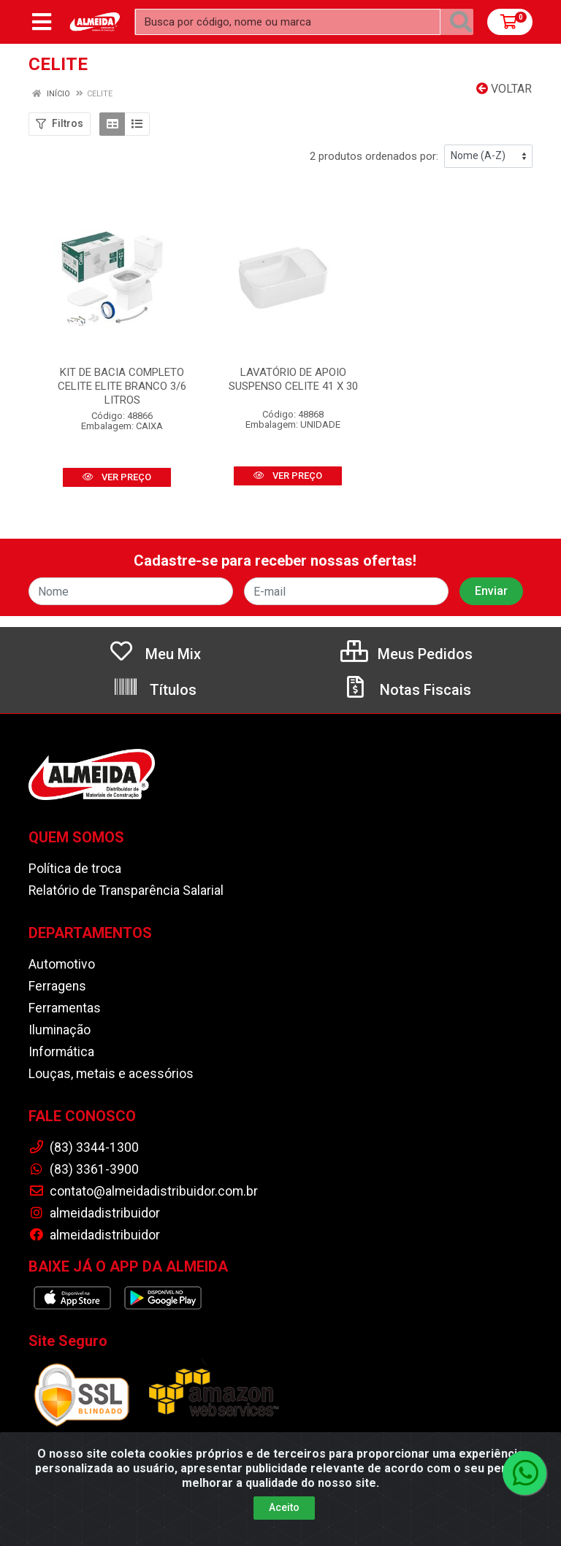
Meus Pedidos (406, 654)
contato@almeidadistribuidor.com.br (143, 1191)
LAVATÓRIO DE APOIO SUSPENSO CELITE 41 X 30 (293, 379)
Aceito (284, 1522)
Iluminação (59, 1030)
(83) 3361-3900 (83, 1169)
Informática (61, 1052)
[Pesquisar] (461, 22)
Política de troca (74, 868)
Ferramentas (64, 1008)
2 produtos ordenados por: (374, 156)
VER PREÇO (117, 477)
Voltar (504, 89)
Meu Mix (154, 654)
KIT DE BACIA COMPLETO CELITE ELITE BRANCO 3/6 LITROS (122, 386)
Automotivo (61, 964)
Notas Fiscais (407, 690)
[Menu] (41, 22)
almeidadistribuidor (94, 1213)
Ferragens (57, 986)
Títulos (154, 690)
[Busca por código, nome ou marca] (287, 22)
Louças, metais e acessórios (111, 1073)
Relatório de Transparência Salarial (126, 890)
